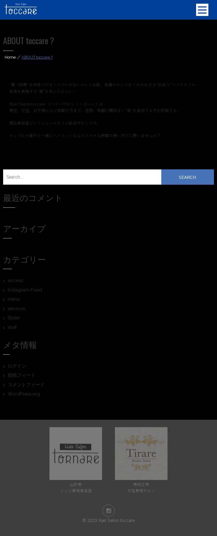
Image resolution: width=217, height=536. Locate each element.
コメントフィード (26, 385)
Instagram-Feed (25, 290)
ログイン (17, 366)
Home (10, 57)
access (15, 280)
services (16, 308)
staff (12, 327)
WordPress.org (24, 394)
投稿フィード (21, 375)
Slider (14, 318)
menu (14, 299)
